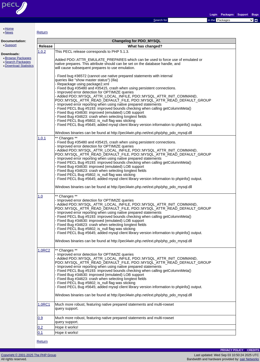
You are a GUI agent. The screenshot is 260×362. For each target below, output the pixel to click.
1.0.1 (42, 138)
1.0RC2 (44, 250)
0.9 (40, 318)
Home (10, 28)
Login (213, 14)
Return (42, 32)
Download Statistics (20, 66)
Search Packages (18, 62)
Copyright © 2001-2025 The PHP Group (28, 355)
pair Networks (249, 359)
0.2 (40, 327)
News (9, 32)
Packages (227, 14)
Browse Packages (18, 58)
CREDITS (253, 350)
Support (242, 14)
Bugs (255, 14)
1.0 (40, 196)
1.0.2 (42, 52)
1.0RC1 (44, 304)
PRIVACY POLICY (231, 350)
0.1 (40, 333)
